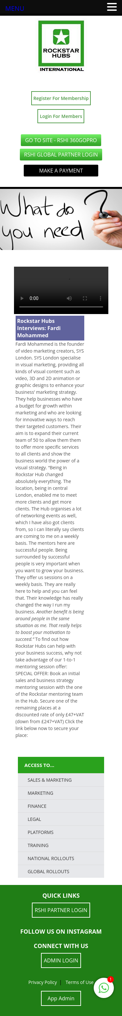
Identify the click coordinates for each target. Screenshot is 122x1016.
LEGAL (34, 819)
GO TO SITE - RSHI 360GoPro (61, 140)
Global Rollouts (48, 871)
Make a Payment (61, 170)
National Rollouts (51, 858)
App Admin (60, 998)
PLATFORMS (40, 832)
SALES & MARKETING (50, 780)
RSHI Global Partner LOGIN (61, 154)
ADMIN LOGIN (61, 960)
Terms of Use (80, 982)
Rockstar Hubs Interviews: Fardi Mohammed (39, 328)
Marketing (40, 793)
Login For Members (61, 116)
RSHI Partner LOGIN (61, 910)
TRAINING (38, 845)
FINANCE (37, 806)
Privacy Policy (42, 982)
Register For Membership (61, 98)
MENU (14, 8)
